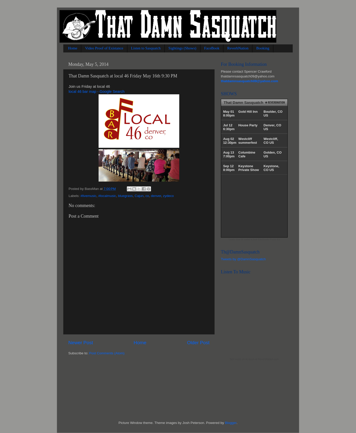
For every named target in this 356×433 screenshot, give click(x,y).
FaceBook (212, 48)
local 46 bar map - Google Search (97, 92)
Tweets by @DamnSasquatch (243, 259)
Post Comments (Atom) (107, 353)
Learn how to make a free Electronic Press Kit (254, 239)
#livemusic (88, 196)
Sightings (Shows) (182, 48)
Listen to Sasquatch (146, 48)
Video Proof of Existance (104, 48)
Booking (262, 48)
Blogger (230, 423)
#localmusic (107, 196)
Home (72, 48)
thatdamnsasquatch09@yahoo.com (249, 81)
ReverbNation (237, 48)
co (147, 196)
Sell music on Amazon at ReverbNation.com (254, 359)
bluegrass (125, 196)
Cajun (139, 196)
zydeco (168, 196)
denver (156, 196)
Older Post (198, 342)
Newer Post (80, 342)
